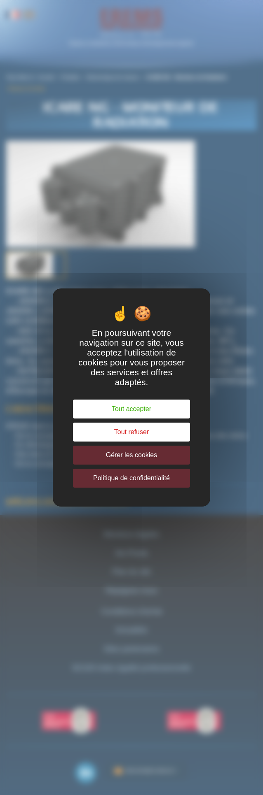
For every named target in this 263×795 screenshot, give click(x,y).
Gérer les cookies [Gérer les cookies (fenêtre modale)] (131, 454)
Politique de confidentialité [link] (131, 477)
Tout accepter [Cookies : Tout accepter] (131, 408)
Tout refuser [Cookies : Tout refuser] (131, 431)
